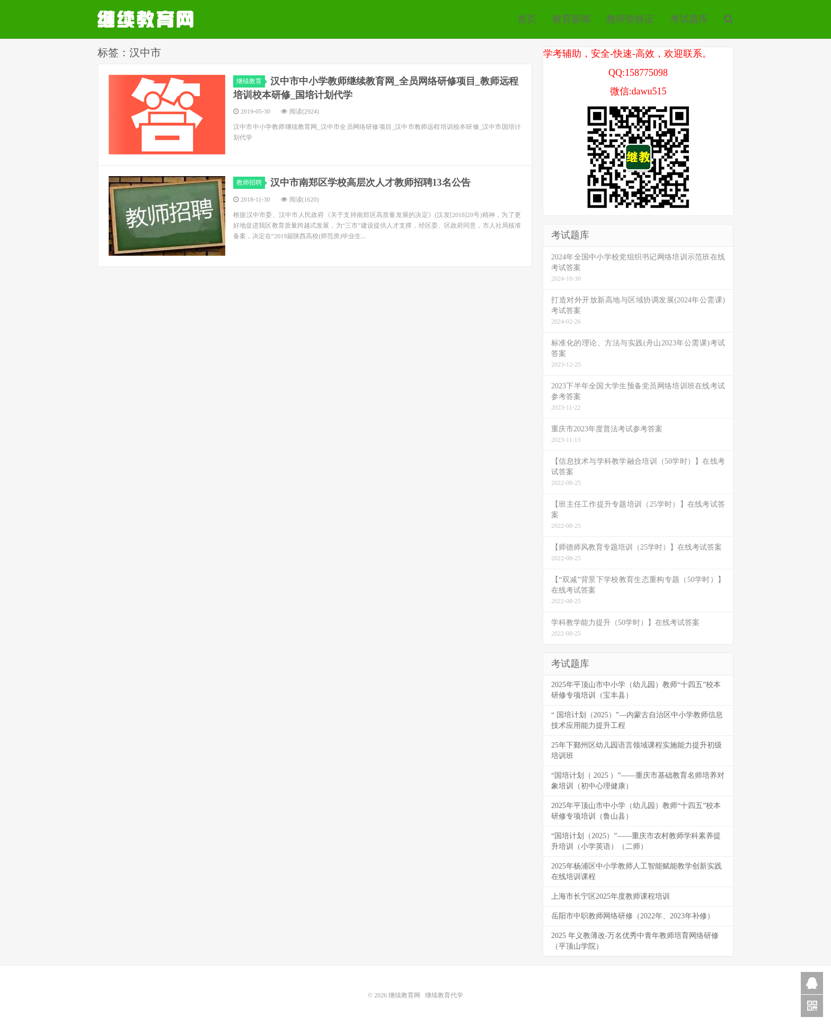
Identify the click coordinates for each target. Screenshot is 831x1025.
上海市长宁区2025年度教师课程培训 (610, 896)
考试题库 (689, 19)
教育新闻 (571, 19)
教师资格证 (630, 19)
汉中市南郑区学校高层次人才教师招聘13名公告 (370, 182)
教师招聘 (250, 182)
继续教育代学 (444, 995)
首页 (526, 19)
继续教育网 (404, 995)
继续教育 (250, 81)
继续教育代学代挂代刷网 (147, 19)
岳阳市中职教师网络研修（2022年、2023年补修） (632, 916)
